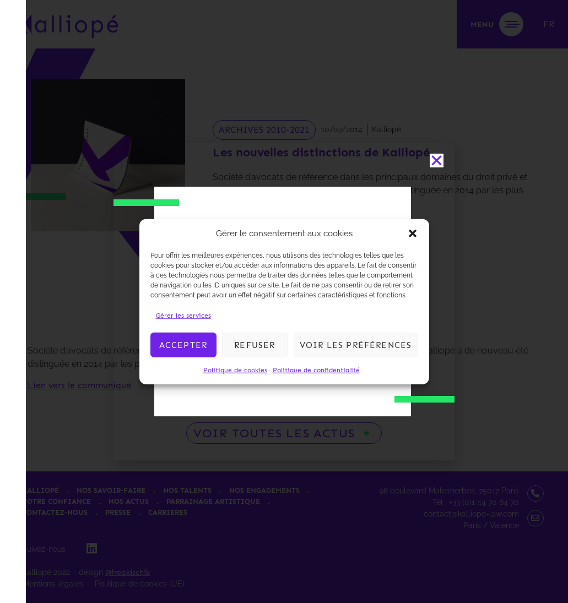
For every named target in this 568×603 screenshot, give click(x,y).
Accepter (183, 345)
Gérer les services (183, 315)
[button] (412, 233)
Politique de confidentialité (316, 370)
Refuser (254, 345)
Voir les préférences (356, 345)
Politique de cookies (235, 370)
